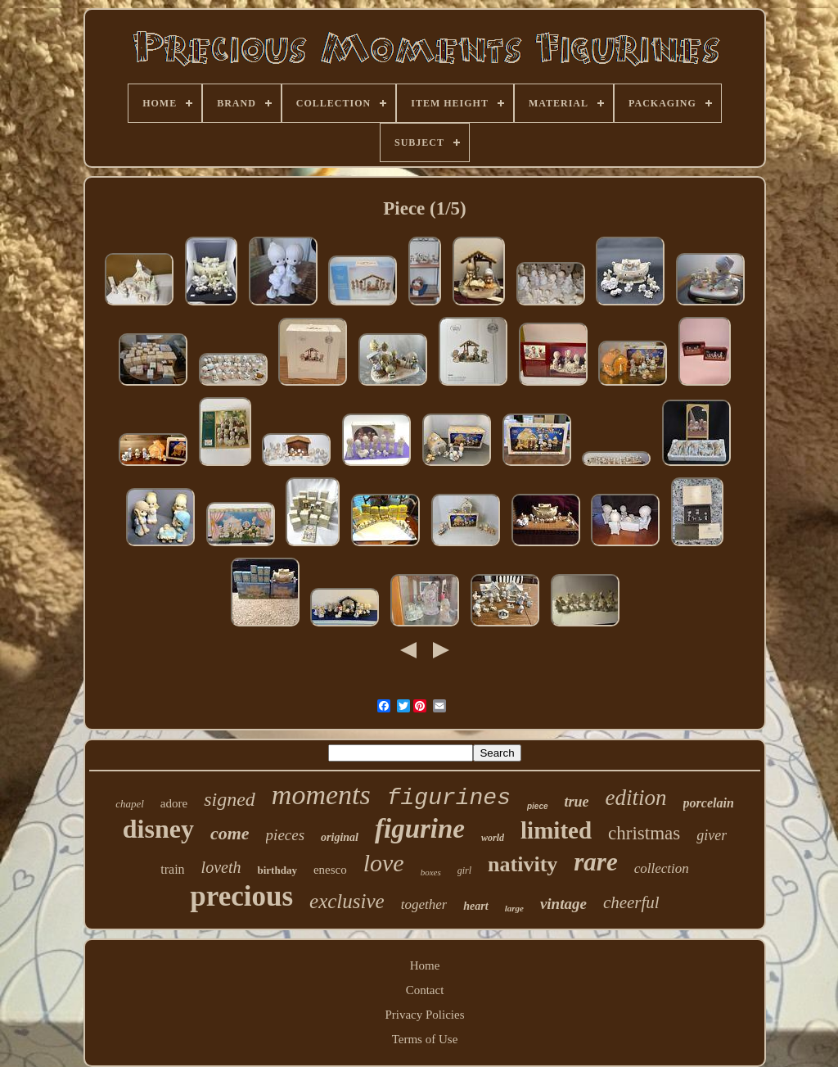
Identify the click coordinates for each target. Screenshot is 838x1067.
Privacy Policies (424, 1014)
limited (556, 830)
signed (229, 799)
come (230, 833)
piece (537, 806)
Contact (425, 990)
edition (636, 797)
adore (173, 803)
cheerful (631, 902)
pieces (285, 834)
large (514, 908)
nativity (522, 864)
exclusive (347, 901)
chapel (129, 804)
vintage (563, 903)
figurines (449, 798)
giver (711, 835)
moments (321, 795)
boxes (431, 872)
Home (425, 965)
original (339, 837)
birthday (276, 870)
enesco (330, 869)
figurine (420, 828)
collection (661, 868)
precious (241, 896)
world (492, 837)
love (383, 862)
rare (595, 862)
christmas (644, 833)
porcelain (708, 803)
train (172, 869)
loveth (221, 867)
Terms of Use (425, 1039)
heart (475, 906)
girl (464, 870)
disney (158, 828)
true (577, 801)
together (424, 904)
